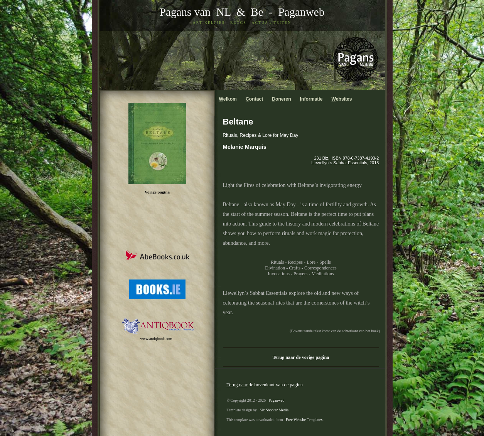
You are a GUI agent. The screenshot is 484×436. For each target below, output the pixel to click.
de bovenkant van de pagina (265, 384)
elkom (228, 99)
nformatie (311, 99)
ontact (254, 99)
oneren (281, 99)
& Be (247, 12)
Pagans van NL (195, 12)
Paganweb (301, 12)
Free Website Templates (304, 419)
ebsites (341, 99)
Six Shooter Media (274, 410)
